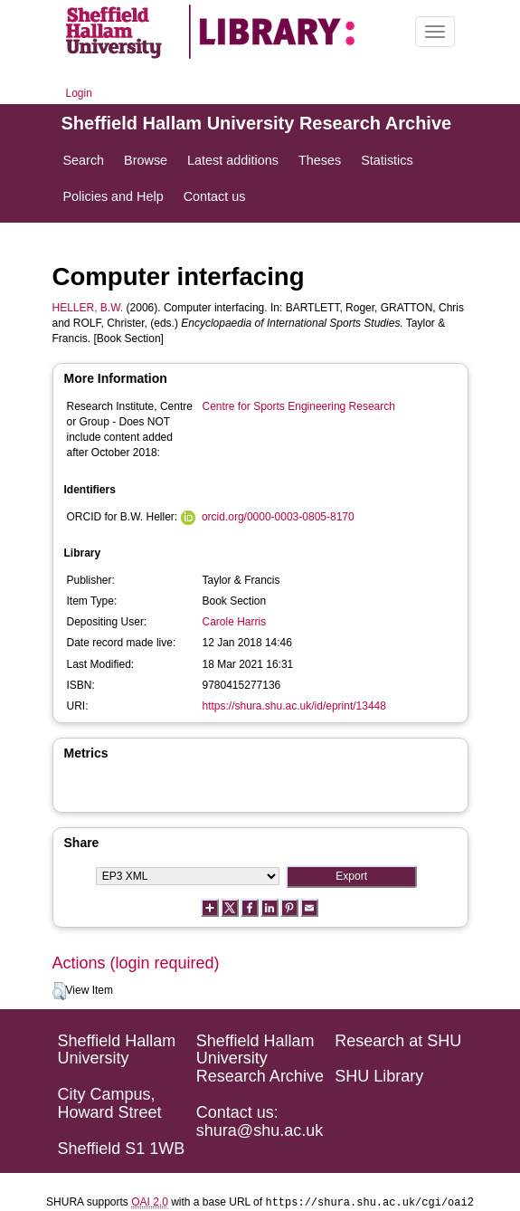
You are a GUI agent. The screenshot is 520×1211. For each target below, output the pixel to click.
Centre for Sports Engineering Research (299, 406)
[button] (59, 991)
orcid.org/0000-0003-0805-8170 (278, 516)
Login (79, 93)
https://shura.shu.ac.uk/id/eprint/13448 (294, 706)
